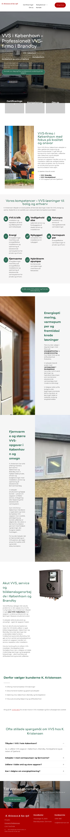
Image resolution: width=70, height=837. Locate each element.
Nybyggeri (36, 235)
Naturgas (57, 217)
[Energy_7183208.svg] (6, 238)
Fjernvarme (15, 258)
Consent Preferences (12, 817)
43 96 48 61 (16, 710)
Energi (12, 235)
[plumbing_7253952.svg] (27, 262)
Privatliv (7, 813)
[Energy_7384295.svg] (6, 262)
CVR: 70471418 (10, 820)
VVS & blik (15, 217)
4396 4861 (58, 812)
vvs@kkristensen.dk (62, 816)
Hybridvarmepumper (37, 260)
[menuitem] (28, 4)
